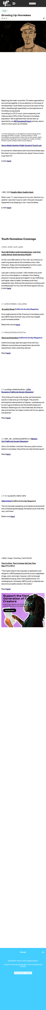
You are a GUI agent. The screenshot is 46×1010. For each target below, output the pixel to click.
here (18, 325)
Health (4, 11)
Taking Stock (6, 501)
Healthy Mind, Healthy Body (22, 192)
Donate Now (9, 610)
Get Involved (32, 3)
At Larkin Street (8, 309)
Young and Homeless (9, 338)
